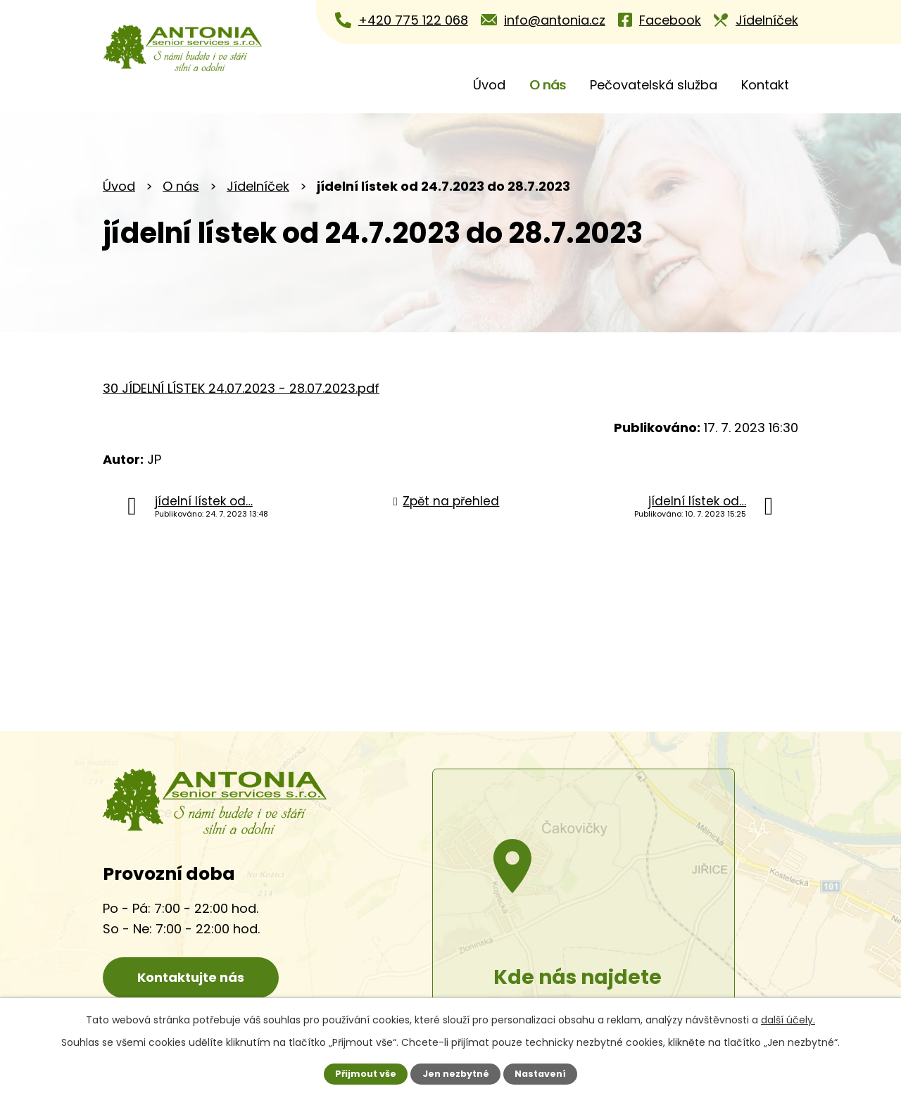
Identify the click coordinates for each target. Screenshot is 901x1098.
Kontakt (765, 85)
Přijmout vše (365, 1074)
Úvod (489, 85)
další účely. (788, 1020)
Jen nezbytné (455, 1074)
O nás (547, 85)
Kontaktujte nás (190, 977)
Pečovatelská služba (653, 85)
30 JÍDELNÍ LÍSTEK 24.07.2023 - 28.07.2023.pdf (241, 388)
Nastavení (540, 1074)
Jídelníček (258, 186)
